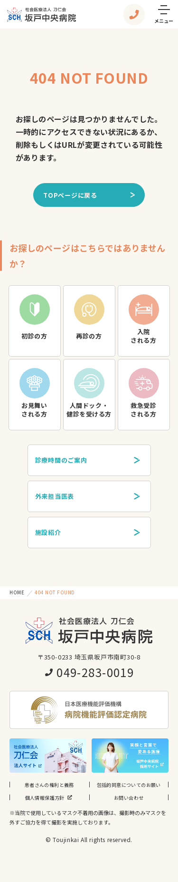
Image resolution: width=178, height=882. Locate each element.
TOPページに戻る (89, 195)
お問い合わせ (128, 797)
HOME (16, 592)
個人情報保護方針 (49, 797)
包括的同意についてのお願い (129, 784)
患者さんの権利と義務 (49, 784)
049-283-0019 (89, 672)
